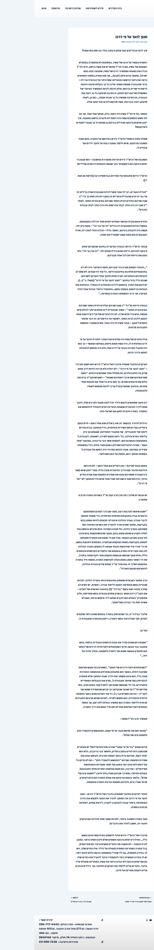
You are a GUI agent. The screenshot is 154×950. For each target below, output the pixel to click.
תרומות (22, 8)
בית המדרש (82, 8)
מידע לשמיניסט (61, 8)
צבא (9, 8)
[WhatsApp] (113, 920)
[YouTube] (116, 920)
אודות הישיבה (39, 8)
